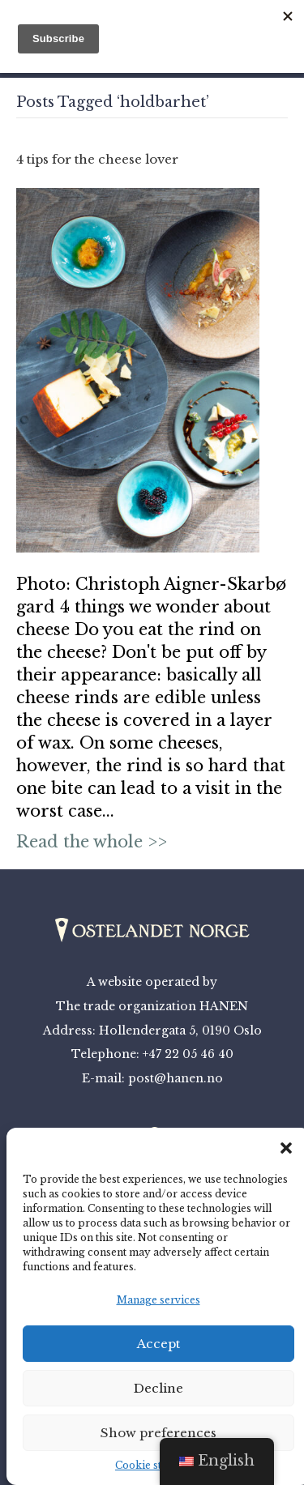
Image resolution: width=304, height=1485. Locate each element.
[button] (286, 1148)
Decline (158, 1388)
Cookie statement (158, 1465)
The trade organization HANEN (152, 1006)
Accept (158, 1343)
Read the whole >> (91, 841)
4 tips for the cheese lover (97, 159)
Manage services (158, 1300)
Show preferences (158, 1432)
